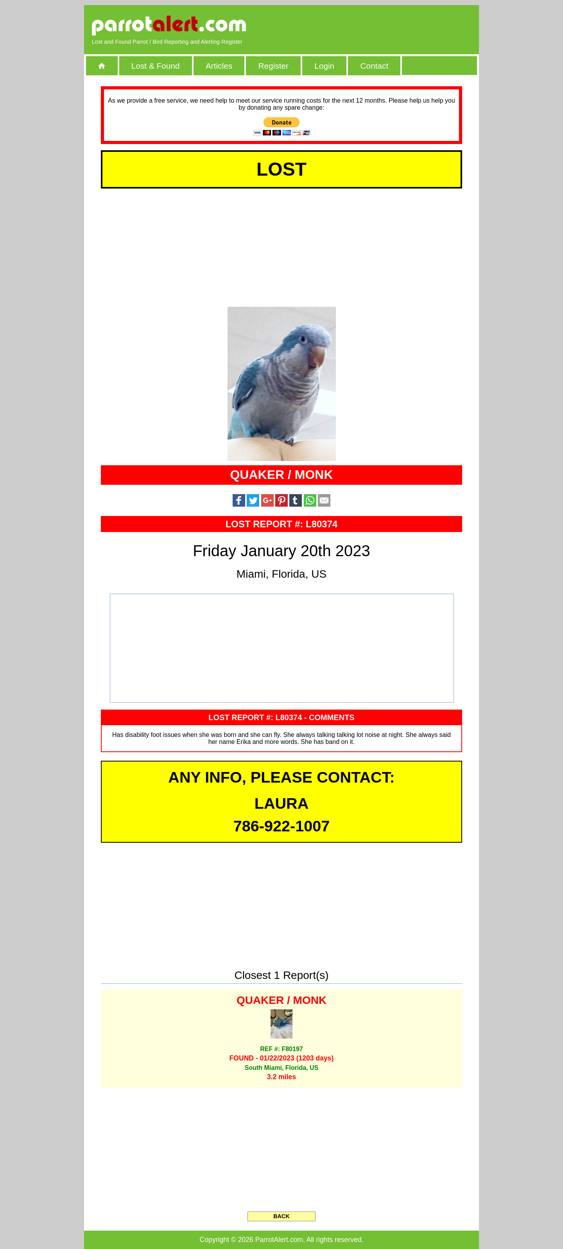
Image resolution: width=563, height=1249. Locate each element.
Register (273, 65)
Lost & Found (155, 65)
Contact (374, 65)
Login (324, 65)
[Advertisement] (381, 25)
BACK (281, 1216)
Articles (219, 65)
